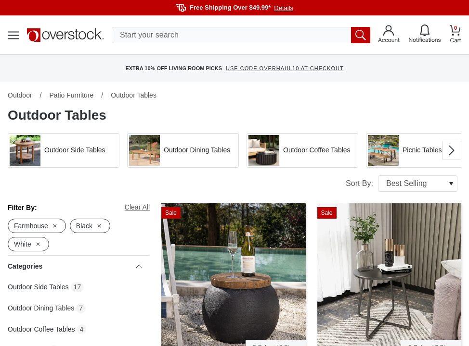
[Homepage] (65, 35)
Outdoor (20, 95)
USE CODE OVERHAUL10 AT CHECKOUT (285, 68)
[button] (63, 150)
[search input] (241, 35)
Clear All (137, 207)
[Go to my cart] (455, 35)
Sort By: (401, 183)
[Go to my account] (389, 35)
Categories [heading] (75, 266)
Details (283, 8)
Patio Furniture (71, 95)
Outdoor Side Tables (38, 287)
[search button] (360, 35)
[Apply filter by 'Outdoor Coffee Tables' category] (302, 150)
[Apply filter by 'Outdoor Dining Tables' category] (183, 150)
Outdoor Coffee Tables (41, 329)
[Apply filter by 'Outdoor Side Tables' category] (63, 150)
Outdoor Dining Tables (41, 308)
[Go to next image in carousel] (451, 150)
